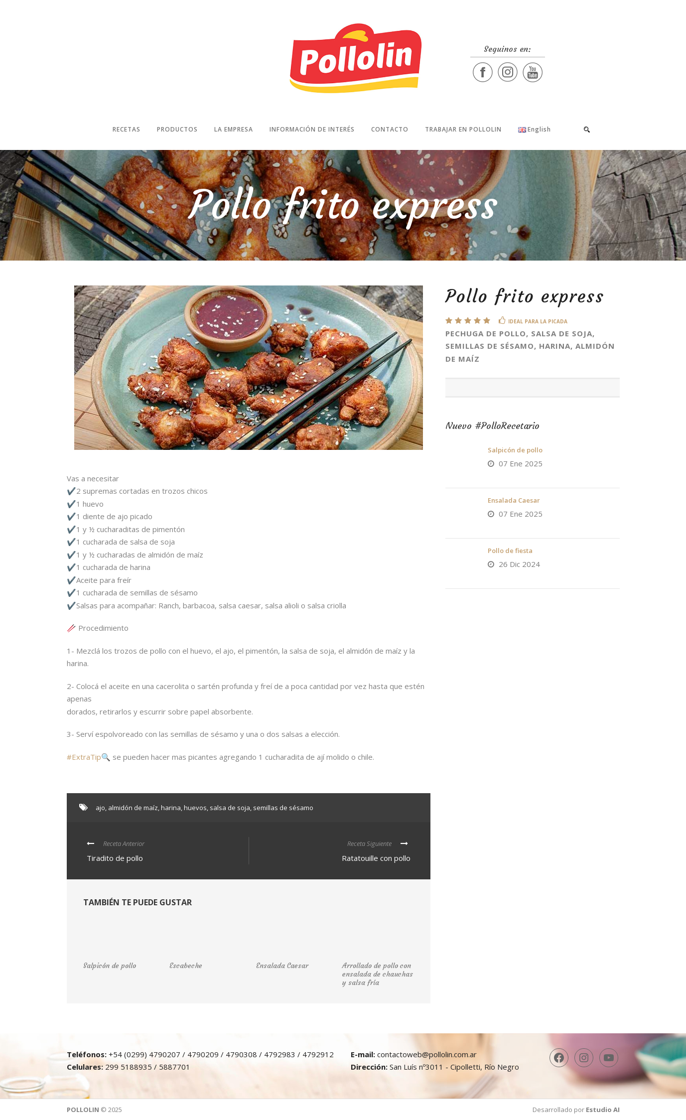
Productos (177, 129)
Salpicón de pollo (515, 449)
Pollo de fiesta (510, 550)
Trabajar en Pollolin (463, 129)
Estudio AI (603, 1109)
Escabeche (185, 965)
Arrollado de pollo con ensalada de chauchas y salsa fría (377, 974)
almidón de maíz (133, 807)
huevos (195, 807)
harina (171, 807)
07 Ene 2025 (521, 463)
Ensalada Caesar (514, 500)
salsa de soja (230, 807)
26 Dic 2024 (519, 564)
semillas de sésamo (283, 807)
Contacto (390, 129)
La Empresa (233, 129)
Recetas (126, 129)
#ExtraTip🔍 (89, 757)
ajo (100, 807)
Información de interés (312, 129)
